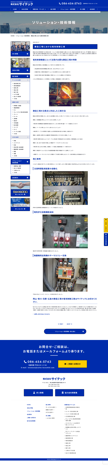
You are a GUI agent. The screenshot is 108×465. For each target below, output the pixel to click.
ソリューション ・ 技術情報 (67, 9)
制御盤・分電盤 (16, 105)
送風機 (14, 118)
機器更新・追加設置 (17, 149)
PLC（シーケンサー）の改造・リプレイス (71, 436)
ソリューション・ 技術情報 (20, 162)
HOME (15, 9)
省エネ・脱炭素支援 (70, 457)
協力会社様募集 (70, 394)
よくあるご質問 (50, 421)
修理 (14, 140)
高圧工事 (15, 90)
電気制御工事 (16, 83)
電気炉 (14, 120)
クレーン (15, 114)
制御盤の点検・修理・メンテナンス (72, 431)
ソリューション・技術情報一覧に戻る (69, 332)
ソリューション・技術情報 (34, 414)
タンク (14, 129)
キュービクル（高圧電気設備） (20, 112)
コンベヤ (15, 127)
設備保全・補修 (16, 166)
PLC (14, 110)
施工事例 (53, 9)
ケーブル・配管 (16, 131)
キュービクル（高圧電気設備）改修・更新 (72, 423)
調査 (14, 151)
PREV (61, 324)
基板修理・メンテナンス (71, 439)
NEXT (69, 324)
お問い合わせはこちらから (42, 314)
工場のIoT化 (16, 170)
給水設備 (15, 125)
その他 (14, 98)
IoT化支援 (15, 94)
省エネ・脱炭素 (16, 96)
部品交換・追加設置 (17, 147)
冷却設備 (15, 123)
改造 (14, 145)
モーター (15, 116)
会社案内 (92, 9)
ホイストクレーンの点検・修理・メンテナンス (72, 427)
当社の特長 (25, 9)
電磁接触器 (15, 108)
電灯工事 (15, 92)
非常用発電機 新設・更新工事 (72, 410)
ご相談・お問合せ (72, 365)
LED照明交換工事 (70, 419)
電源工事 (15, 88)
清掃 (14, 153)
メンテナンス (16, 143)
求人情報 (82, 9)
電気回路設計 (16, 85)
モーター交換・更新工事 (71, 414)
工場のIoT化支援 (69, 455)
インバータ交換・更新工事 (72, 416)
